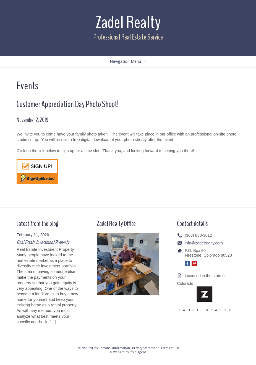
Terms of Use (170, 348)
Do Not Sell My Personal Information (103, 348)
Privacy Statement (145, 348)
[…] (52, 322)
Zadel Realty (128, 23)
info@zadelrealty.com (204, 243)
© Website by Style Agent (128, 352)
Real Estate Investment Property (43, 242)
